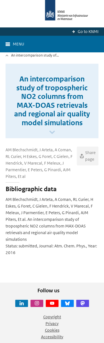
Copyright (52, 316)
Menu (18, 44)
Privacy (52, 323)
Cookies (52, 330)
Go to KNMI (88, 31)
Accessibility (52, 336)
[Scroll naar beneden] (52, 132)
